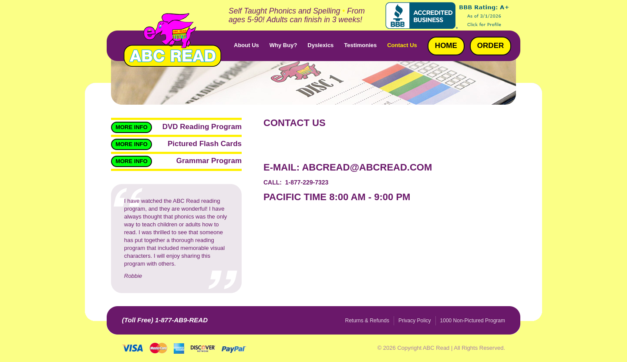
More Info (131, 127)
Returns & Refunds (367, 321)
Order (490, 45)
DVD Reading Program (202, 127)
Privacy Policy (414, 321)
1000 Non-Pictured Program (472, 321)
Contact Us (402, 45)
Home (446, 45)
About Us (246, 45)
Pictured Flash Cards (205, 144)
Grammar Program (209, 161)
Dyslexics (320, 45)
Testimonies (360, 45)
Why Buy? (283, 45)
